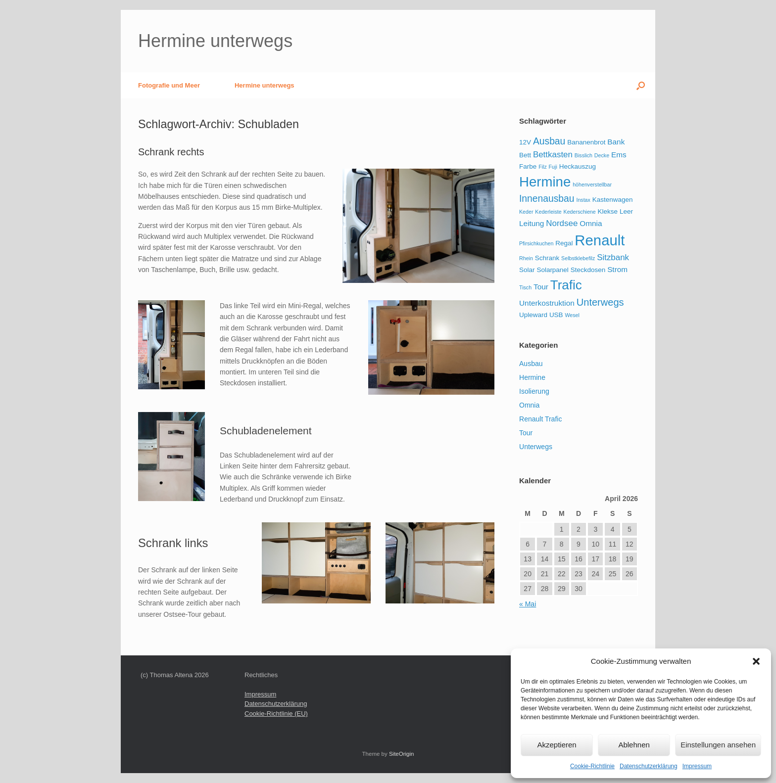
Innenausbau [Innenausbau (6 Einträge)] (547, 198)
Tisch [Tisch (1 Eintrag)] (525, 287)
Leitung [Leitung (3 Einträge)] (531, 223)
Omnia (529, 405)
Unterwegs (535, 447)
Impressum (697, 766)
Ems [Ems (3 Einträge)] (619, 154)
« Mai (527, 604)
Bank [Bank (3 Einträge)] (616, 142)
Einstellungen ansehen (718, 744)
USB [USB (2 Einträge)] (556, 315)
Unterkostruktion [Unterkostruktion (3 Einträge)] (547, 303)
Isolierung (534, 391)
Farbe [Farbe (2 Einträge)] (527, 166)
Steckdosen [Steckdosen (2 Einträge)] (588, 270)
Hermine (532, 377)
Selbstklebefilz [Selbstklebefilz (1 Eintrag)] (578, 258)
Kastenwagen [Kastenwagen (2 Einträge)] (612, 199)
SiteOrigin (401, 754)
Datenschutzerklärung (649, 766)
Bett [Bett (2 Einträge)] (525, 155)
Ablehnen (633, 744)
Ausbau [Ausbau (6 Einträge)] (549, 141)
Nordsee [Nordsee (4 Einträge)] (562, 223)
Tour (526, 433)
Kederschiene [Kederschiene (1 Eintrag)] (580, 212)
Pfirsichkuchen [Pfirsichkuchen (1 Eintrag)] (536, 243)
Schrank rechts (171, 151)
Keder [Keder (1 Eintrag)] (526, 212)
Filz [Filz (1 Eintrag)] (542, 167)
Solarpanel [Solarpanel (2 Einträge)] (552, 270)
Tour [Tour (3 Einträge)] (541, 286)
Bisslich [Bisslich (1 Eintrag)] (583, 155)
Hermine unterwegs (264, 85)
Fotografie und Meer (169, 85)
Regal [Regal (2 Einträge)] (564, 243)
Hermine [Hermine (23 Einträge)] (545, 181)
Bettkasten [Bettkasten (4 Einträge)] (553, 154)
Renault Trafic (540, 419)
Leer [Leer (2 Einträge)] (626, 211)
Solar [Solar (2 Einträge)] (526, 270)
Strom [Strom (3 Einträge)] (617, 269)
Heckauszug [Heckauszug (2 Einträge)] (577, 166)
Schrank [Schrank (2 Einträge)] (547, 258)
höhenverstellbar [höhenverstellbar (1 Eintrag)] (592, 184)
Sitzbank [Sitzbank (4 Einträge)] (613, 257)
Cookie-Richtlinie (592, 766)
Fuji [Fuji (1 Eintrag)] (553, 167)
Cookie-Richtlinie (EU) (276, 713)
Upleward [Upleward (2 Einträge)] (533, 315)
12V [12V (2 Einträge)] (525, 142)
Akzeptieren (556, 744)
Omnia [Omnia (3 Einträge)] (591, 223)
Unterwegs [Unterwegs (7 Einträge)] (600, 302)
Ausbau (530, 364)
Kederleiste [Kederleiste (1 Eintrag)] (548, 212)
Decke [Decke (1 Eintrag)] (601, 155)
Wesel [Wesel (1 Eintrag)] (572, 315)
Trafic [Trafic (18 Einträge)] (566, 284)
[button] (756, 661)
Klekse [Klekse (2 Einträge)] (608, 211)
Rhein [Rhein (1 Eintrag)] (526, 258)
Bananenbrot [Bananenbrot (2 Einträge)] (586, 142)
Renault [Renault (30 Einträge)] (600, 240)
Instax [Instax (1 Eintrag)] (583, 200)
